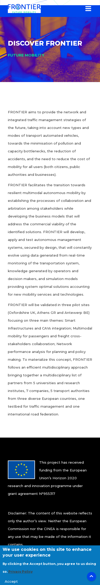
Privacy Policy (20, 574)
